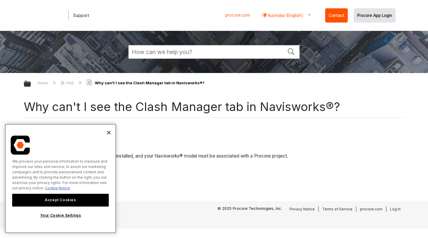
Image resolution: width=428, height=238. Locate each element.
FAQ (68, 82)
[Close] (108, 132)
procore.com (237, 15)
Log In (395, 209)
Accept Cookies (60, 200)
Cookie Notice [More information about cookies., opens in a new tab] (57, 188)
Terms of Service (337, 209)
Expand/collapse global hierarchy (31, 84)
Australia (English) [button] (285, 15)
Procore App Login (374, 15)
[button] (291, 51)
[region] (60, 178)
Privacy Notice (302, 209)
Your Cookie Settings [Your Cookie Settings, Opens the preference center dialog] (60, 215)
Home (43, 82)
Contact (336, 15)
